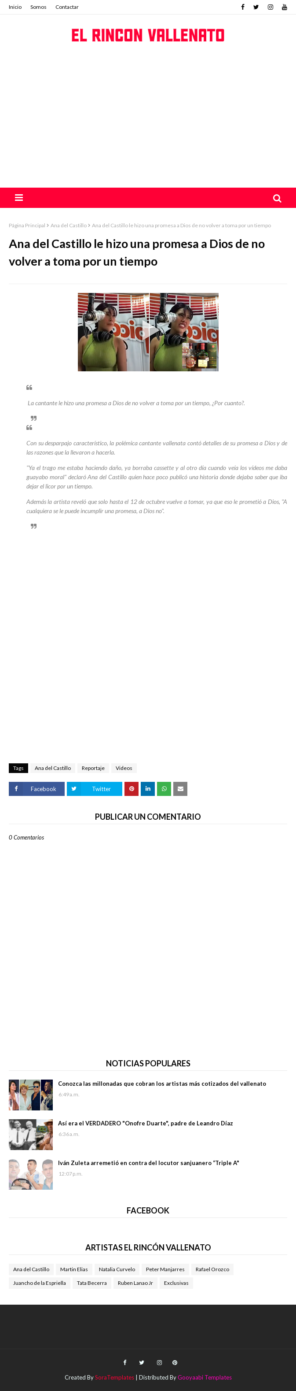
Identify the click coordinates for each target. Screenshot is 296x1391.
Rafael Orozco (212, 1269)
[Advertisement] (148, 121)
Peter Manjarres (165, 1269)
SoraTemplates (114, 1377)
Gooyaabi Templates (205, 1377)
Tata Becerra (92, 1283)
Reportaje (93, 768)
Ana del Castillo (69, 225)
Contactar (67, 7)
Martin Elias (74, 1269)
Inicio (15, 7)
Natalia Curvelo (117, 1269)
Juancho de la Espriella (39, 1283)
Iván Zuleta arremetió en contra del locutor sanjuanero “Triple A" (148, 1162)
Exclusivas (176, 1283)
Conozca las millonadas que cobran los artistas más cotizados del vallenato (162, 1083)
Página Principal (27, 225)
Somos (38, 7)
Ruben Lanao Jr (135, 1283)
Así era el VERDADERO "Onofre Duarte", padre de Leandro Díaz (145, 1123)
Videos (124, 768)
